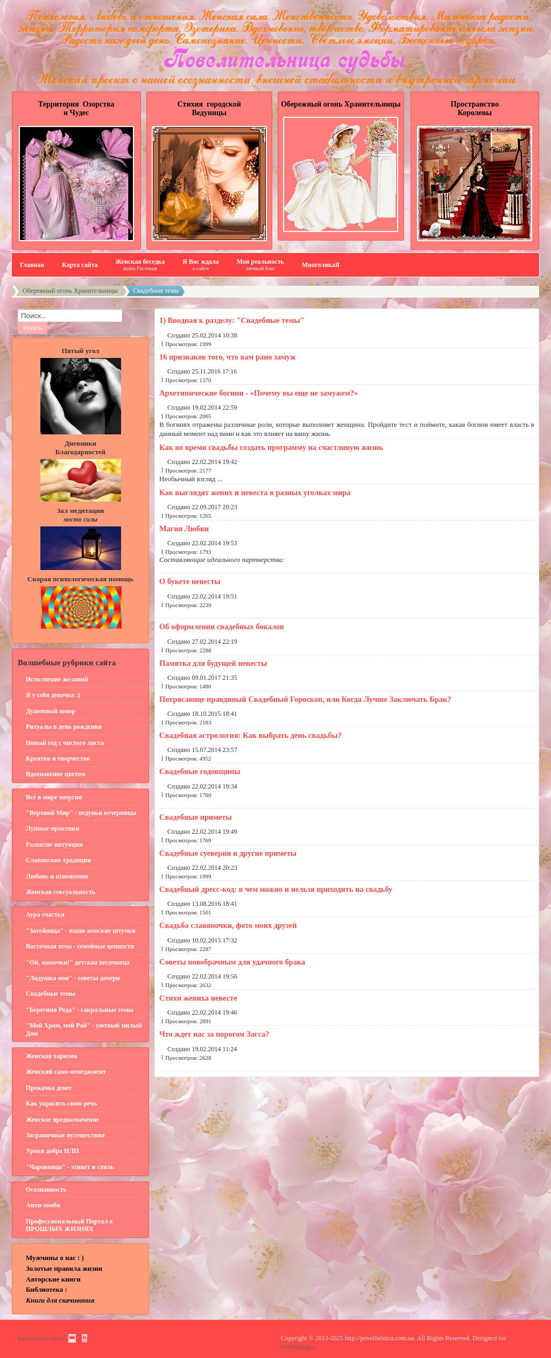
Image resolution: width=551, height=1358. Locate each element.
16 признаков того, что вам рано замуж (227, 357)
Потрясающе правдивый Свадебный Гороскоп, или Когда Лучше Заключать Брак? (305, 699)
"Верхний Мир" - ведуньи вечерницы (81, 813)
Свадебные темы (50, 993)
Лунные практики (52, 828)
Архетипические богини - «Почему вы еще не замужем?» (258, 393)
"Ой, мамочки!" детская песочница (78, 962)
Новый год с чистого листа (65, 743)
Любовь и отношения (57, 876)
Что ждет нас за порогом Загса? (214, 1034)
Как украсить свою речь (61, 1103)
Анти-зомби (43, 1205)
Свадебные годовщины (200, 771)
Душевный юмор (50, 711)
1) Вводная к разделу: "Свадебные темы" (232, 320)
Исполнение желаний (57, 679)
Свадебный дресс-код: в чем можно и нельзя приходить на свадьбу (275, 889)
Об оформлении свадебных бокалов (221, 626)
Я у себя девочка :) (53, 695)
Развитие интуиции (54, 844)
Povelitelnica (298, 1347)
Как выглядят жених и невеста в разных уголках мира (255, 492)
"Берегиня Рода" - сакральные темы (79, 1010)
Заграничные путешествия (65, 1135)
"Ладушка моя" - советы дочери (73, 978)
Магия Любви (184, 528)
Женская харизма (51, 1056)
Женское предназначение (62, 1119)
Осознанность (46, 1189)
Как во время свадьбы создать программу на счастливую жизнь (271, 447)
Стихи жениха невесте (198, 998)
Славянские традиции (58, 860)
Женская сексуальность (60, 892)
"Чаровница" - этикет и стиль (70, 1167)
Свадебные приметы (195, 817)
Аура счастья (45, 914)
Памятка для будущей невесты (213, 663)
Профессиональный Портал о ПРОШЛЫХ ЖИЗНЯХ (69, 1225)
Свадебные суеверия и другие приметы (227, 853)
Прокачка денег (49, 1088)
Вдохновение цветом (55, 774)
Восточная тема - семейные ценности (80, 946)
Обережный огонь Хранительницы (70, 290)
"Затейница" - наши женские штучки (81, 930)
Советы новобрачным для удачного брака (232, 962)
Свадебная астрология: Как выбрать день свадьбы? (250, 735)
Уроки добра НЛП (52, 1151)
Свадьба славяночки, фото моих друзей (228, 925)
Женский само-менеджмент (66, 1071)
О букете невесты (190, 581)
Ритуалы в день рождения (64, 726)
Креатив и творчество (58, 758)
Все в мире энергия (54, 797)
